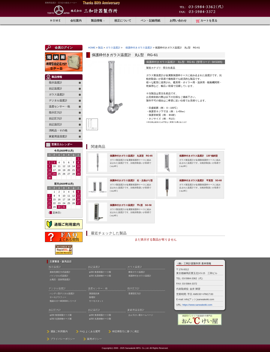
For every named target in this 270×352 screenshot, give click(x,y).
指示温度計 (55, 267)
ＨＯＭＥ (55, 20)
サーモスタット (96, 301)
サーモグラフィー (58, 297)
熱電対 (92, 297)
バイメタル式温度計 (59, 276)
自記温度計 (94, 267)
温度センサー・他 (98, 288)
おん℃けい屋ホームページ (140, 315)
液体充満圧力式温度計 (60, 272)
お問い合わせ (178, 20)
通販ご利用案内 (59, 331)
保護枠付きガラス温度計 (137, 47)
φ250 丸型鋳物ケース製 (100, 276)
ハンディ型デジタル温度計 (62, 293)
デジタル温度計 (57, 288)
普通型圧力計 (134, 293)
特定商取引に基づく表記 (125, 331)
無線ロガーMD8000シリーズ (63, 301)
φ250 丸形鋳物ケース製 (61, 319)
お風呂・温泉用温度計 (60, 279)
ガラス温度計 (113, 47)
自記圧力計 (55, 310)
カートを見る (206, 21)
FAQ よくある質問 (90, 331)
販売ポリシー (94, 339)
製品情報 (98, 20)
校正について (122, 20)
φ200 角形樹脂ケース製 (100, 272)
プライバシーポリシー (63, 339)
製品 (100, 47)
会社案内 (76, 20)
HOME (91, 47)
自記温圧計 (94, 310)
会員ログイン (64, 47)
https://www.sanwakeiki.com (197, 304)
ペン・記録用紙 (150, 20)
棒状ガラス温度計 (136, 272)
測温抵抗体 (94, 293)
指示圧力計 (134, 288)
